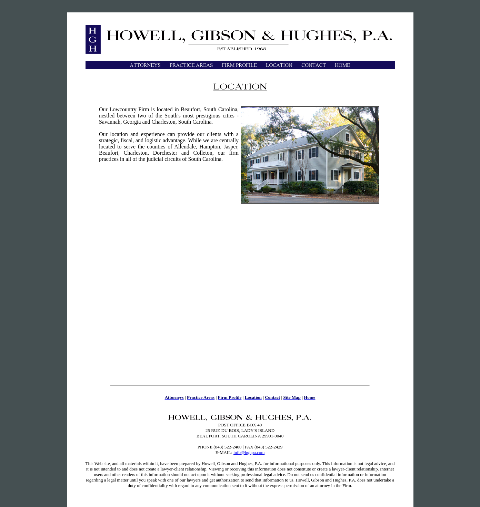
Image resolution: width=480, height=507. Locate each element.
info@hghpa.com (248, 452)
